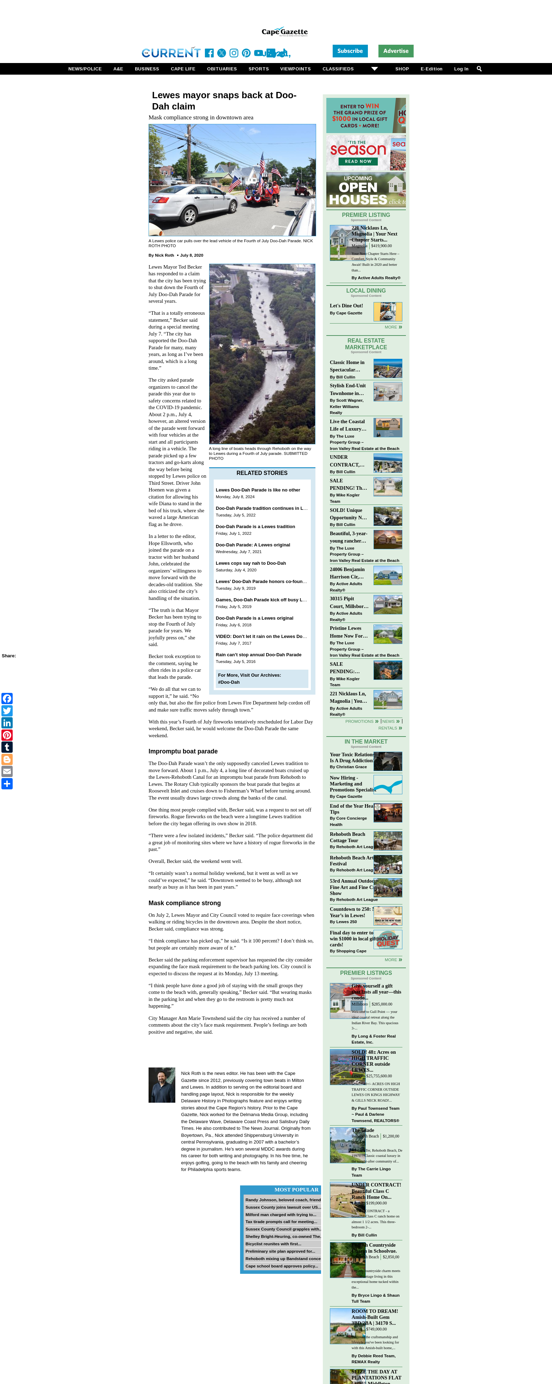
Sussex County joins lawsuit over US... (283, 1207)
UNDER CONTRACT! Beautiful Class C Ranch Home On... (376, 1191)
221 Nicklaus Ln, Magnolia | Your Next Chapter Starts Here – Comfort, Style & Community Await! (348, 698)
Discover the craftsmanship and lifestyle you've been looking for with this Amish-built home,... (375, 1342)
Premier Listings (366, 973)
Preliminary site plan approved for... (280, 1251)
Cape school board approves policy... (281, 1266)
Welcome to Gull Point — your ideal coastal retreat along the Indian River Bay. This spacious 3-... (375, 1020)
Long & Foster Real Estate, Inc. (374, 1039)
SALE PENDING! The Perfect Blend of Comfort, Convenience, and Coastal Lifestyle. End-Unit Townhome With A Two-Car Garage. (349, 485)
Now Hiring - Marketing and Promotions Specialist (353, 784)
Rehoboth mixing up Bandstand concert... (286, 1258)
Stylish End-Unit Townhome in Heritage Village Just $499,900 (348, 390)
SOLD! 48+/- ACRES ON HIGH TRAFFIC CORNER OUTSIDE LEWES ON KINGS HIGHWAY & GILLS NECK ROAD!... (376, 1092)
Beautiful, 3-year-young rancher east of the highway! (349, 538)
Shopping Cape (351, 950)
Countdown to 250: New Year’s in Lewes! (356, 912)
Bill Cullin (345, 377)
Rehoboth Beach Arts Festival (353, 860)
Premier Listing (366, 215)
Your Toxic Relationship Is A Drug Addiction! (356, 757)
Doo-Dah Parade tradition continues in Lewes (265, 508)
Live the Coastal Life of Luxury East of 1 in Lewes (349, 426)
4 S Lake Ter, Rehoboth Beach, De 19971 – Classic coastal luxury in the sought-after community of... (377, 1155)
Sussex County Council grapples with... (283, 1229)
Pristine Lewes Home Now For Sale (346, 632)
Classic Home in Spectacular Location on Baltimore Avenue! (347, 366)
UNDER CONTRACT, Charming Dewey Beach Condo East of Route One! (349, 461)
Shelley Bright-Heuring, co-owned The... (284, 1236)
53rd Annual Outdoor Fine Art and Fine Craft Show (355, 887)
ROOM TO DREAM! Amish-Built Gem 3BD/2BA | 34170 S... (375, 1317)
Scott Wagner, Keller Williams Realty (347, 406)
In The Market (366, 742)
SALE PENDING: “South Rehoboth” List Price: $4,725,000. (349, 668)
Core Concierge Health (348, 821)
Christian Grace (351, 766)
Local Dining (366, 291)
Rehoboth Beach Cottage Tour (347, 837)
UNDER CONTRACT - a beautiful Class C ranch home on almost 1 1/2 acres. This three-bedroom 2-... (376, 1219)
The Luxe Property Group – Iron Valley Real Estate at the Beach (364, 442)
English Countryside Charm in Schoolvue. (374, 1248)
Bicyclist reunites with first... (273, 1243)
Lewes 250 (346, 921)
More (391, 327)
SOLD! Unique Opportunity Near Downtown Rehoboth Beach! (349, 514)
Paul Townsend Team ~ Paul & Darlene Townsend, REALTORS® (376, 1114)
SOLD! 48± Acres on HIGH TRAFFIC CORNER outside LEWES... (374, 1061)
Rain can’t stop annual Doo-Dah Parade (258, 654)
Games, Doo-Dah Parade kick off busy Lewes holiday (273, 599)
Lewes (357, 1076)
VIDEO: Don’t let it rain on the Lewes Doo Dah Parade (274, 636)
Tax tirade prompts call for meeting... (281, 1221)
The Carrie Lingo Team (371, 1171)
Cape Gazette (349, 313)
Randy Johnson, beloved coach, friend (283, 1199)
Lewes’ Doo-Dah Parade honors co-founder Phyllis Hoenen (280, 581)
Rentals (387, 728)
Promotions (359, 721)
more (391, 959)
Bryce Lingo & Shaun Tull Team (376, 1298)
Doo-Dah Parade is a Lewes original (254, 618)
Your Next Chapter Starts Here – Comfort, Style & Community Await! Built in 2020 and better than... (375, 262)
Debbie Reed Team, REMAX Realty (374, 1358)
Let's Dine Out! (346, 305)
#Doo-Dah (229, 682)
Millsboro (360, 1004)
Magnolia (360, 246)
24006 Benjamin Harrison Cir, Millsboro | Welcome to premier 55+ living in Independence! (347, 573)
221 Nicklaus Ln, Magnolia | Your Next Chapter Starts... (374, 234)
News (388, 721)
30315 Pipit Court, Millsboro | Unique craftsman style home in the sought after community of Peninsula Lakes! (349, 603)
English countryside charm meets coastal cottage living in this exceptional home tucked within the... (376, 1279)
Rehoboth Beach (365, 1136)
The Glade (363, 1130)
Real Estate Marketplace (366, 344)
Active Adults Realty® (379, 277)
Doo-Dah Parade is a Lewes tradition (255, 526)
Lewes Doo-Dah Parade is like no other (258, 490)
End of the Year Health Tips (354, 809)
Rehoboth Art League (357, 846)
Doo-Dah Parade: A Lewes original (253, 544)
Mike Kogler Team (344, 498)
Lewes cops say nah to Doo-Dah (251, 563)
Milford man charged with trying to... (280, 1214)
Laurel (357, 1203)
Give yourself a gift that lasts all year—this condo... (376, 992)
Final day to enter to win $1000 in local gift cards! (353, 938)
